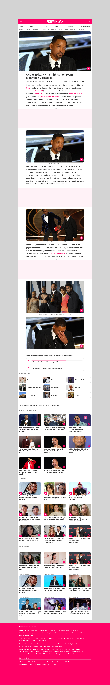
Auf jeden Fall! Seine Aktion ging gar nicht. (45, 362)
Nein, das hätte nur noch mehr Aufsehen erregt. (46, 369)
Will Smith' (39, 91)
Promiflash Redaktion (45, 81)
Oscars (29, 88)
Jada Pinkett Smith (75, 94)
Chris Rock (38, 94)
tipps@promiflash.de (52, 405)
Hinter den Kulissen (58, 253)
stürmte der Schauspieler (50, 97)
